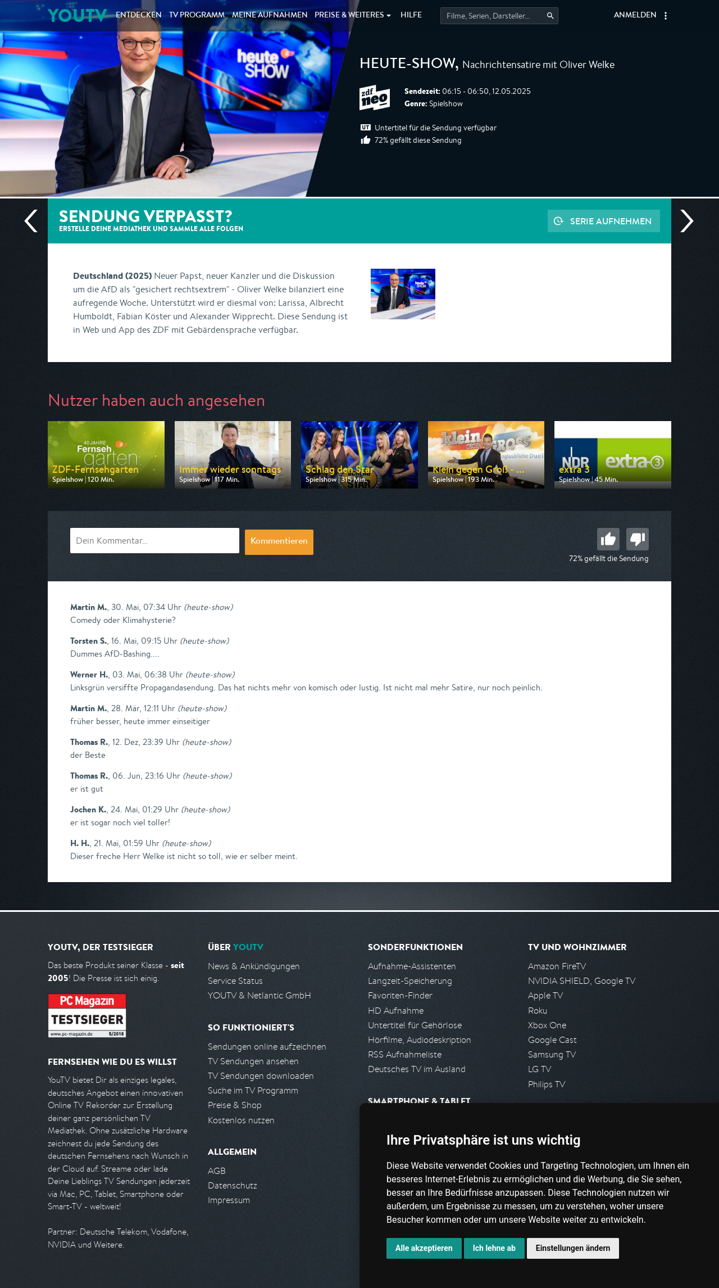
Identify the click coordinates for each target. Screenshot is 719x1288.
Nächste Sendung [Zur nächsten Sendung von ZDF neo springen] (682, 221)
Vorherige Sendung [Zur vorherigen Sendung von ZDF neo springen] (35, 221)
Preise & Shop (235, 1105)
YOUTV (77, 15)
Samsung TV (552, 1054)
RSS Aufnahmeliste (405, 1054)
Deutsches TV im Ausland (417, 1069)
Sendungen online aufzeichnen (267, 1046)
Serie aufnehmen (611, 221)
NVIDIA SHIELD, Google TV (581, 981)
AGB (217, 1171)
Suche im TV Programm (253, 1090)
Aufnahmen (270, 16)
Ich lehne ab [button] (494, 1248)
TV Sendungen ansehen (253, 1061)
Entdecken (139, 16)
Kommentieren (279, 541)
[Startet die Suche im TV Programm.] (499, 15)
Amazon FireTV (557, 966)
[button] (665, 15)
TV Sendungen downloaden (261, 1076)
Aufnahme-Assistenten (412, 966)
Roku (537, 1010)
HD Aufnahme (396, 1010)
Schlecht (637, 539)
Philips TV (546, 1084)
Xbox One (547, 1025)
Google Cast (552, 1040)
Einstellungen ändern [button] (573, 1248)
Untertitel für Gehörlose (415, 1025)
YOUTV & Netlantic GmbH (259, 995)
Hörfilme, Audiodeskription (419, 1040)
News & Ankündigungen (254, 966)
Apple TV (545, 995)
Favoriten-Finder (400, 995)
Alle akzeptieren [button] (424, 1248)
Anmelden (635, 16)
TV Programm (197, 16)
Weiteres (349, 16)
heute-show (407, 65)
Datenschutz (232, 1185)
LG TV (539, 1069)
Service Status (235, 981)
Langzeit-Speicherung (410, 981)
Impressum (229, 1200)
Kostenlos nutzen (241, 1120)
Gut (608, 539)
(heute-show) (208, 607)
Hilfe (411, 16)
